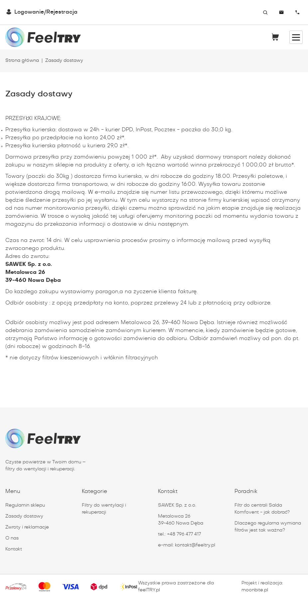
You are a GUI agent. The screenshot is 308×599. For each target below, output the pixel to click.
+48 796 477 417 (184, 534)
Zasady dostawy (24, 516)
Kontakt (13, 549)
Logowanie (29, 12)
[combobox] (262, 12)
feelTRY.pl (149, 590)
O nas (12, 538)
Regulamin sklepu (25, 505)
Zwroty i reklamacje (27, 527)
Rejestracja (61, 12)
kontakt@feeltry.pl (195, 545)
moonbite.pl (254, 590)
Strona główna (22, 60)
